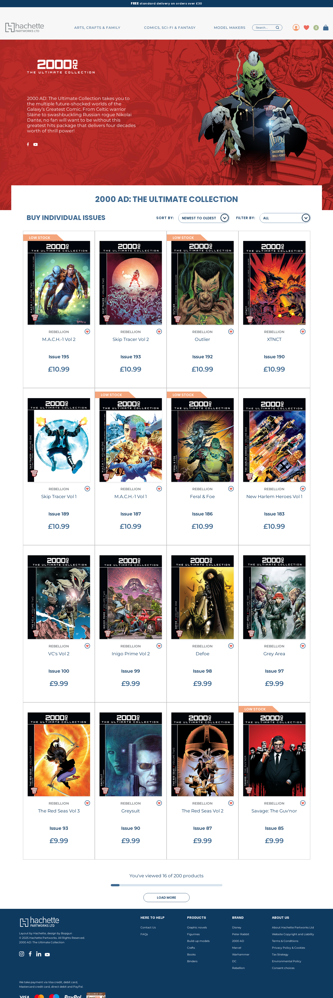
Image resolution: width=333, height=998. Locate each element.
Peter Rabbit (240, 934)
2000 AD (238, 941)
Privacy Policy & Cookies (288, 947)
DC (234, 961)
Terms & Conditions (285, 941)
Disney (236, 927)
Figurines (193, 934)
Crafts (191, 947)
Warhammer (240, 954)
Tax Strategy (280, 954)
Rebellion (238, 968)
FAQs (144, 934)
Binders (192, 961)
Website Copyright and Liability (293, 934)
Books (191, 954)
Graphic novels (197, 927)
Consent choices (283, 968)
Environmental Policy (286, 961)
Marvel (236, 947)
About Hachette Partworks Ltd (293, 927)
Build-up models (198, 941)
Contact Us (148, 927)
